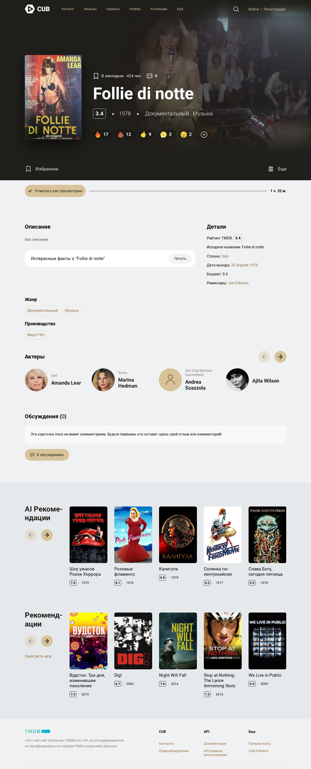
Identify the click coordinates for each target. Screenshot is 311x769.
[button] (280, 357)
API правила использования (215, 753)
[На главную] (37, 9)
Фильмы (90, 9)
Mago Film (36, 335)
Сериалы (113, 9)
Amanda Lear (66, 383)
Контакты (166, 743)
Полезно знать (260, 743)
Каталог (68, 9)
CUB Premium (258, 751)
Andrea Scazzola (195, 385)
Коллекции (159, 9)
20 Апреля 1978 (244, 265)
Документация (215, 743)
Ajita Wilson (265, 381)
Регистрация (275, 9)
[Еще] (276, 169)
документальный (167, 113)
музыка (203, 113)
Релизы (135, 9)
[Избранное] (41, 169)
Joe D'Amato (238, 283)
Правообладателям (174, 751)
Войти (254, 9)
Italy (225, 256)
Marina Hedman (127, 383)
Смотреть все (38, 656)
